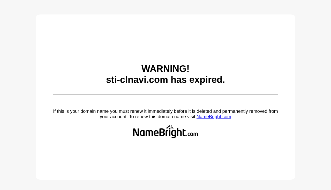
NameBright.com (214, 116)
